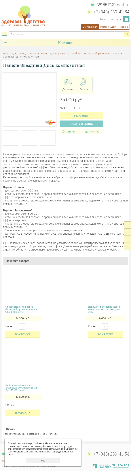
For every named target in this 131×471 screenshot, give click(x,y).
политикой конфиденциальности (57, 451)
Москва (124, 26)
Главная (8, 53)
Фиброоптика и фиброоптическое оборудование (82, 53)
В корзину (81, 115)
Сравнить (71, 131)
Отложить (94, 131)
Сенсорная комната (39, 53)
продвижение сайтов (120, 467)
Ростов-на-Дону (108, 26)
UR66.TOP (120, 465)
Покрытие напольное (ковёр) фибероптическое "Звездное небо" (104, 309)
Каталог (20, 53)
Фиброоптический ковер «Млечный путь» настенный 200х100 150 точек (21, 309)
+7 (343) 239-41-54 (111, 12)
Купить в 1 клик (81, 123)
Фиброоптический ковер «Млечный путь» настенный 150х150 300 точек (21, 388)
